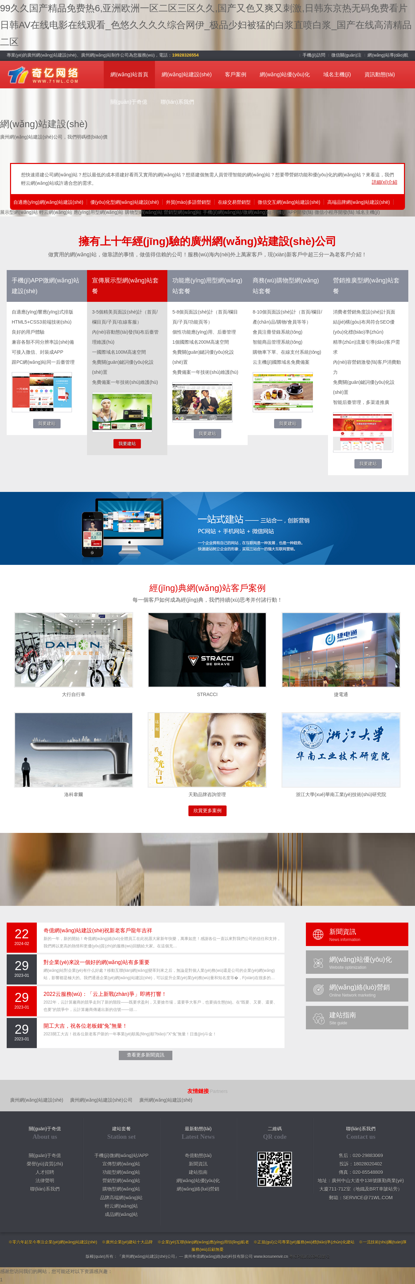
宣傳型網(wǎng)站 (121, 1164)
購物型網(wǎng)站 (144, 212)
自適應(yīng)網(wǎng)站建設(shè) (48, 202)
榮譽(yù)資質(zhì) (45, 1164)
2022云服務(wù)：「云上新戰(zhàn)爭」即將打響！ (105, 994)
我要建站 (47, 423)
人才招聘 (44, 1172)
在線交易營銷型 (234, 202)
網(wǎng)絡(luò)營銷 (198, 1189)
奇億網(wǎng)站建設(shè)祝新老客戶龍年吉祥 (98, 930)
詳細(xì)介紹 (384, 182)
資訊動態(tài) (379, 74)
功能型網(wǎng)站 (121, 1172)
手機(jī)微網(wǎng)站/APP (121, 1155)
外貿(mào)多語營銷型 (188, 202)
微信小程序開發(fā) (334, 212)
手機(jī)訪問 (314, 55)
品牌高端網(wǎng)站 (121, 1197)
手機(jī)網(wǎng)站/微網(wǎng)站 (237, 212)
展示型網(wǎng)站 (19, 212)
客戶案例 (235, 74)
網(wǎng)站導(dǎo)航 (387, 55)
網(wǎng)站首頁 (129, 74)
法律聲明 (44, 1180)
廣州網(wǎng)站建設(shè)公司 (101, 1100)
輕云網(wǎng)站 (55, 212)
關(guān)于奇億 (128, 102)
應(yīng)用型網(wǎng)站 (98, 212)
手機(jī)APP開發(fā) (292, 212)
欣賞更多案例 (207, 810)
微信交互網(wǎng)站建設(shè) (289, 202)
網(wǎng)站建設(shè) (187, 74)
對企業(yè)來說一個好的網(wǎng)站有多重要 (97, 962)
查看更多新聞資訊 (145, 1054)
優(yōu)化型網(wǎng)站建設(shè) (124, 202)
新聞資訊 (198, 1164)
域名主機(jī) (337, 74)
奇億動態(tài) (198, 1155)
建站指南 (198, 1172)
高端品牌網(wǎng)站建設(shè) (358, 202)
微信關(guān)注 (346, 55)
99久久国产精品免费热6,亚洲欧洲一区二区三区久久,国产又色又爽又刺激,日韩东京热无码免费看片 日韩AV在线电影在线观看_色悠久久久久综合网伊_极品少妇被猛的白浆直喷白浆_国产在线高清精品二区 (206, 25)
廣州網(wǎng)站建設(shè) (36, 1100)
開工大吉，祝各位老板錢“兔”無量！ (86, 1026)
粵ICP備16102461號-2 (309, 1256)
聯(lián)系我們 (177, 102)
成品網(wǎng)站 (121, 1214)
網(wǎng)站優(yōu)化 (285, 74)
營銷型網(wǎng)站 (182, 212)
